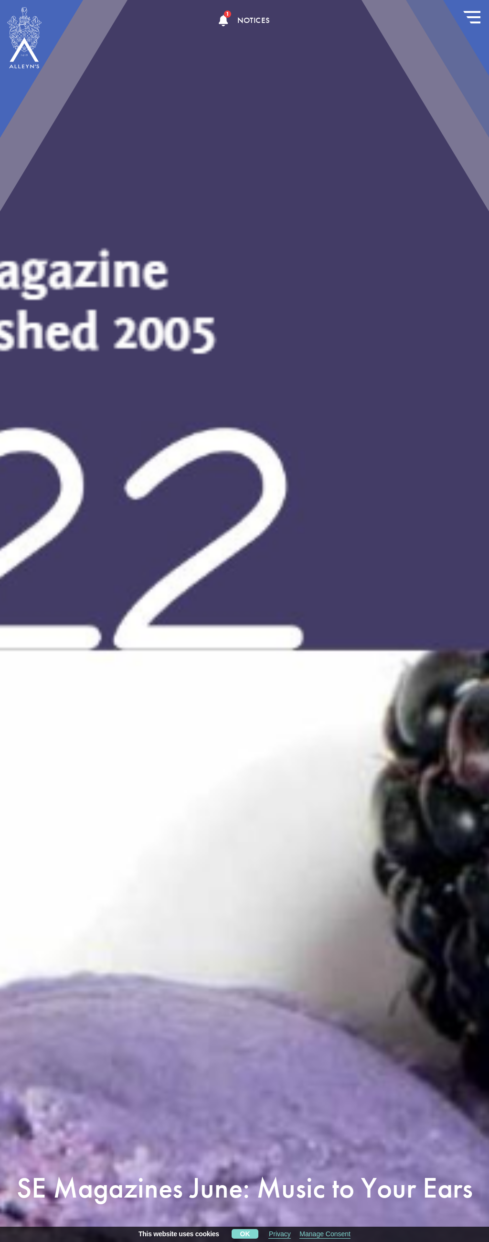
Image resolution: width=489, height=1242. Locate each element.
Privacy (280, 1234)
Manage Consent (325, 1234)
